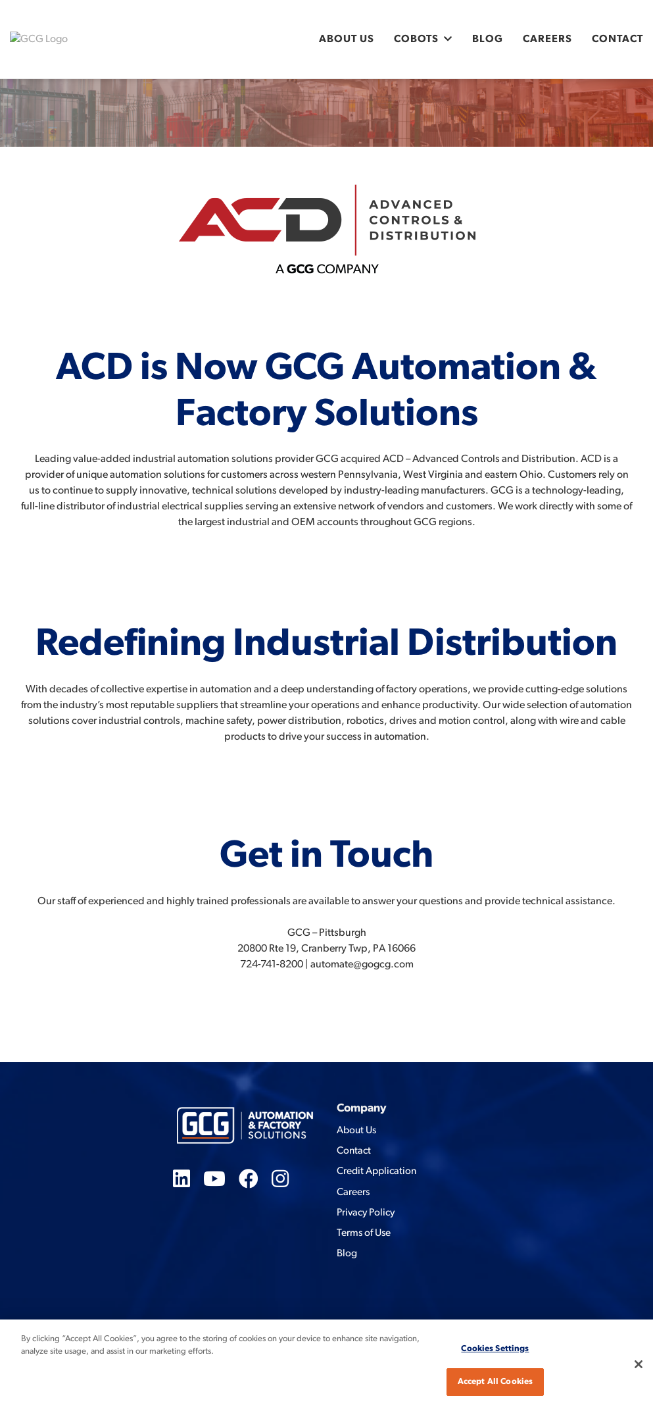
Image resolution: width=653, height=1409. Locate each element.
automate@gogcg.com (362, 965)
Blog (487, 39)
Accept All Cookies (495, 1381)
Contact (617, 39)
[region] (326, 1364)
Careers (547, 39)
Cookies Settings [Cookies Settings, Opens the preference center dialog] (495, 1349)
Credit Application (376, 1171)
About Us (346, 39)
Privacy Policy (366, 1213)
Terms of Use (364, 1233)
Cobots (416, 39)
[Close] (638, 1364)
